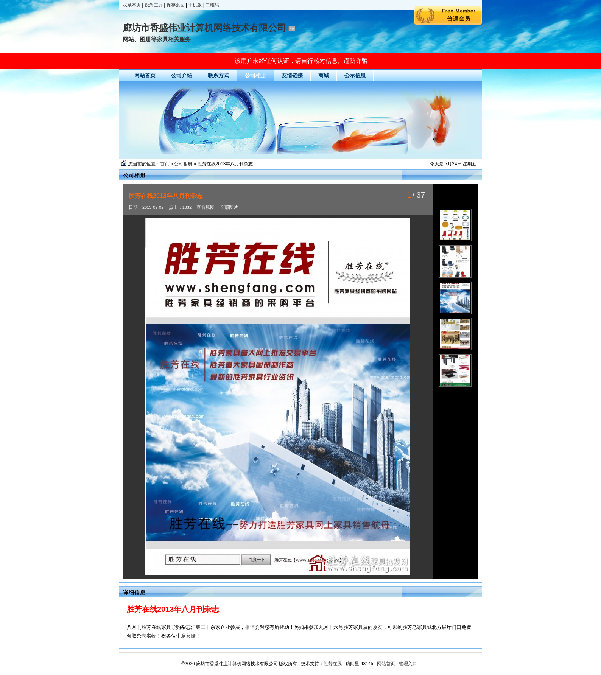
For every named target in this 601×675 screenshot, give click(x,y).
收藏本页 (132, 5)
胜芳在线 (333, 663)
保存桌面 (176, 5)
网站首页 (386, 663)
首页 (164, 163)
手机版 (195, 5)
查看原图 (205, 207)
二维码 (212, 5)
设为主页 (154, 5)
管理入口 (408, 663)
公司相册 (183, 163)
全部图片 (229, 207)
